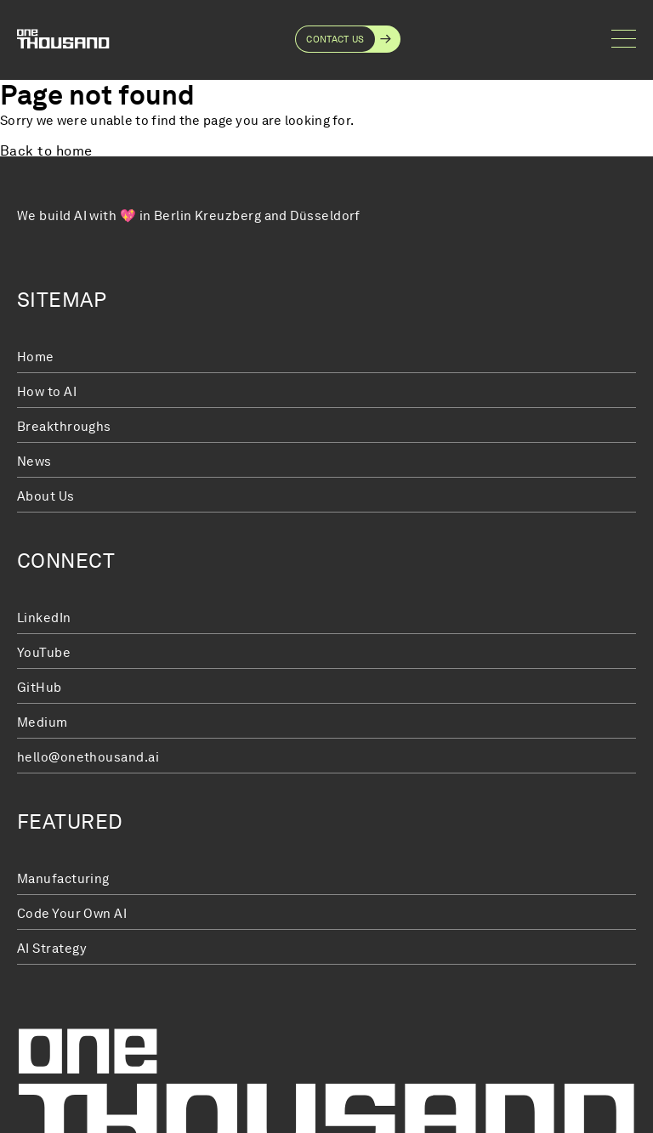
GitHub (39, 687)
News (34, 461)
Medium (42, 722)
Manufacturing (63, 879)
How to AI (47, 391)
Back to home (46, 151)
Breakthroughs (64, 426)
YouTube (44, 652)
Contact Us (335, 39)
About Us (46, 496)
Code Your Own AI (72, 913)
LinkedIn (44, 618)
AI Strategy (52, 948)
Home (35, 357)
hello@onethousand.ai (88, 757)
